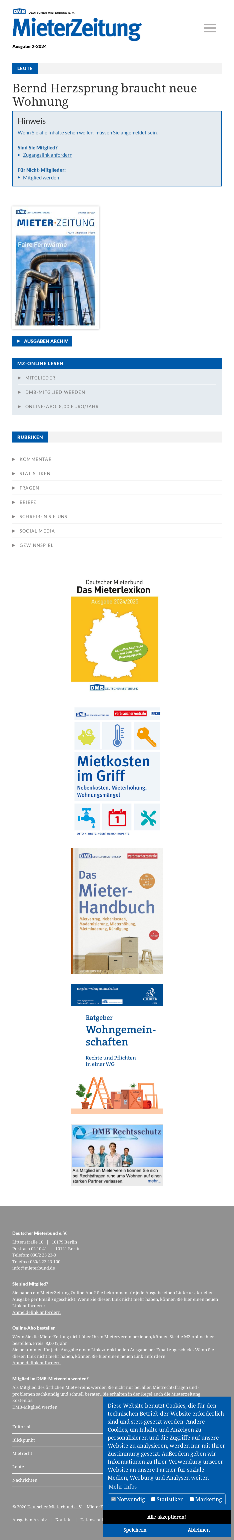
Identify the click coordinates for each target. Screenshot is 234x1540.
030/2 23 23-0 (43, 1255)
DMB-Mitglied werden (55, 392)
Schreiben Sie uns (43, 516)
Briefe (28, 502)
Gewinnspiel (37, 545)
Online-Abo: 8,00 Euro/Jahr (62, 406)
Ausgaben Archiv (46, 341)
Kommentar (36, 459)
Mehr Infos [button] (123, 1486)
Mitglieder (40, 377)
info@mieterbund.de (33, 1268)
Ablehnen (199, 1530)
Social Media (37, 531)
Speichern (134, 1530)
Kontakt (63, 1520)
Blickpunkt (23, 1440)
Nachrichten (24, 1480)
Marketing (206, 1499)
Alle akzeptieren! (166, 1517)
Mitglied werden (41, 177)
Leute (18, 1467)
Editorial (21, 1427)
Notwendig (128, 1499)
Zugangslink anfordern (47, 155)
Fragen (29, 488)
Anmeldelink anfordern (36, 1312)
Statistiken (35, 473)
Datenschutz (93, 1520)
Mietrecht (22, 1453)
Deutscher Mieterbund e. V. (54, 1507)
